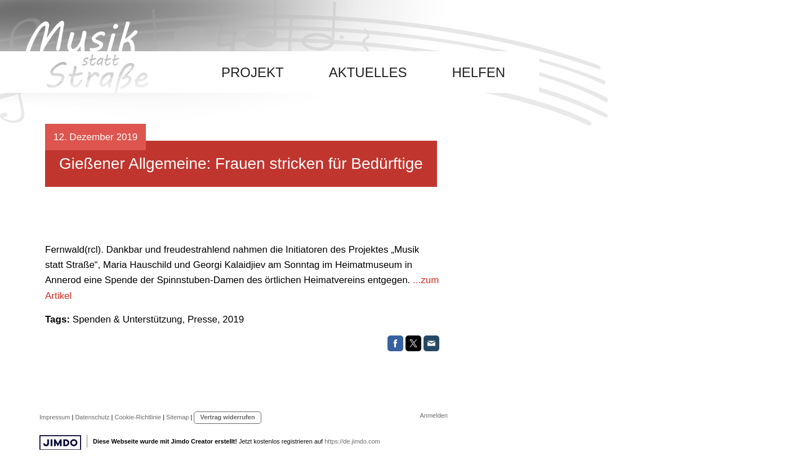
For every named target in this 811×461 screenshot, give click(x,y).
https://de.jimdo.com (352, 441)
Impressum (54, 417)
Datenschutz (92, 417)
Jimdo (60, 442)
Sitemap (177, 417)
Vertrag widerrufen (227, 417)
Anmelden (434, 415)
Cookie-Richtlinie (138, 417)
